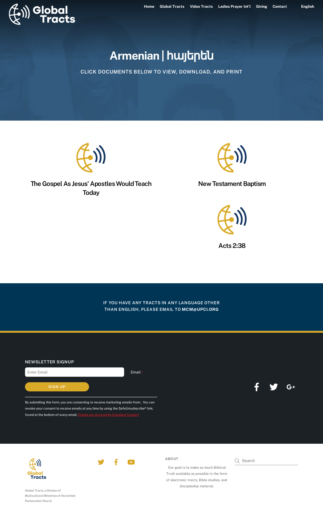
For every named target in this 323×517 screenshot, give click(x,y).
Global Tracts (172, 6)
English (307, 6)
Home (149, 6)
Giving (261, 6)
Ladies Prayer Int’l (234, 6)
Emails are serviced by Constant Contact (108, 415)
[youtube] (132, 462)
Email (137, 372)
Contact (280, 6)
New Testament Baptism (232, 183)
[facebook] (116, 462)
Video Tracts (201, 6)
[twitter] (101, 462)
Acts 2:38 (231, 245)
